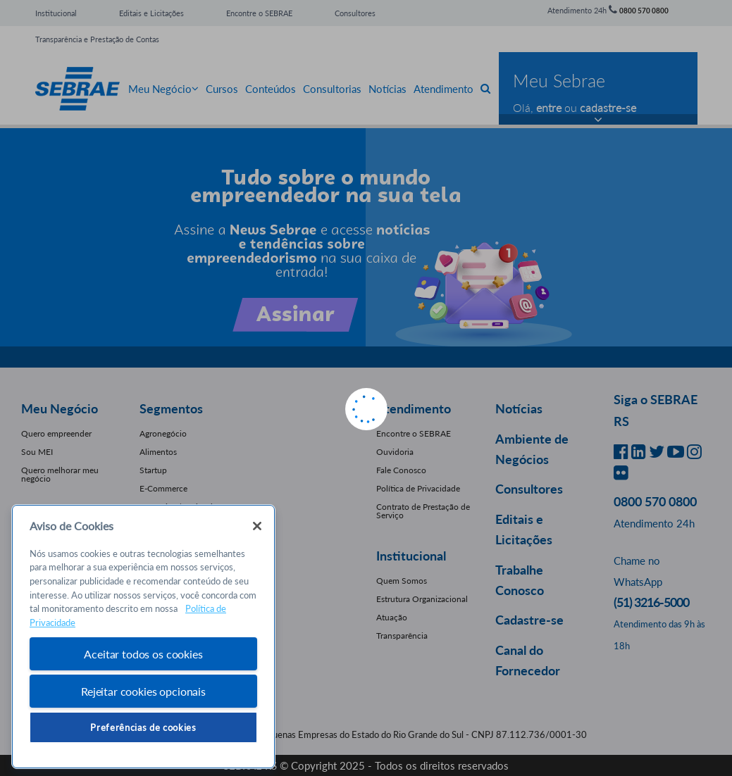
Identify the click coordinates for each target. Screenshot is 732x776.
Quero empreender (56, 433)
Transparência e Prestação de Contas (97, 39)
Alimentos (158, 451)
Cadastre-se (529, 619)
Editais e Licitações (151, 13)
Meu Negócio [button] (59, 408)
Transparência (402, 635)
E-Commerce (163, 488)
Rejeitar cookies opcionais (143, 691)
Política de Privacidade (418, 488)
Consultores (355, 13)
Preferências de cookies (143, 727)
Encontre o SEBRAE (259, 13)
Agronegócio (163, 433)
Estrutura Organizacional (422, 599)
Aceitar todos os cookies (143, 654)
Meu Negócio (163, 88)
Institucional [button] (411, 555)
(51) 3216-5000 (651, 602)
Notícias (387, 88)
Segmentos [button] (171, 408)
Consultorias (332, 88)
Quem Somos (401, 580)
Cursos (222, 88)
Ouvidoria (395, 451)
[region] (143, 637)
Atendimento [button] (413, 408)
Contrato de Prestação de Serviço (423, 510)
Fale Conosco (401, 470)
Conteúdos (270, 88)
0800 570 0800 (644, 10)
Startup (153, 470)
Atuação (391, 617)
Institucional (56, 13)
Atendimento (443, 88)
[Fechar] (257, 526)
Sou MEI (37, 451)
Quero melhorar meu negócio (60, 474)
